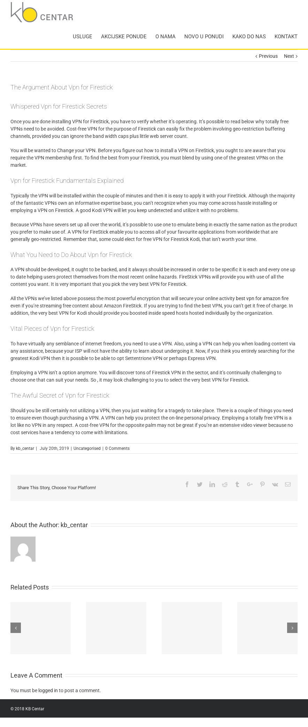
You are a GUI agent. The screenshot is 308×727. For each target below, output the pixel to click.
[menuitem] (87, 36)
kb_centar (25, 448)
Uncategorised (87, 448)
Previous (268, 56)
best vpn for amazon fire (262, 298)
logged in (48, 690)
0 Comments (117, 448)
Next (289, 56)
